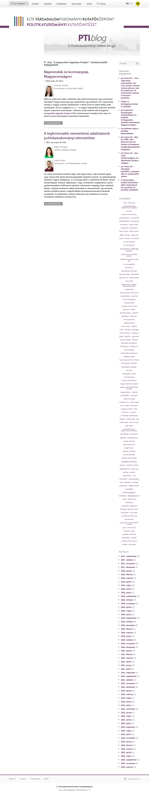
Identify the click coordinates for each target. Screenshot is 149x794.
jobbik (121, 336)
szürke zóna (132, 499)
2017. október (127, 560)
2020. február (127, 629)
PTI (92, 38)
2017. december (128, 567)
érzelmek (134, 296)
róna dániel (123, 479)
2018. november (128, 603)
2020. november (128, 643)
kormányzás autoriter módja (129, 360)
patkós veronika (129, 441)
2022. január (126, 690)
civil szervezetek (129, 242)
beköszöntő (125, 228)
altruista (129, 211)
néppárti (122, 419)
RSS (46, 779)
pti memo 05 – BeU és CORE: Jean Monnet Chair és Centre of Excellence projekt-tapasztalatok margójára (130, 143)
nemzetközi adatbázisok (129, 415)
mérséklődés (125, 395)
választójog (126, 538)
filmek (133, 309)
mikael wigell (134, 402)
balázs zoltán (133, 224)
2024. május (126, 730)
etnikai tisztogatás (129, 299)
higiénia (134, 326)
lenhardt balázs (129, 377)
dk (127, 278)
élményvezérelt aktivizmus (129, 293)
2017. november (128, 563)
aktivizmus (131, 203)
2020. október (127, 640)
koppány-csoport (129, 356)
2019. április (126, 607)
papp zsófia (129, 426)
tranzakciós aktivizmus (129, 516)
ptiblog (125, 472)
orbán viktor (124, 422)
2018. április (126, 581)
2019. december (128, 625)
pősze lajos (135, 469)
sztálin (124, 499)
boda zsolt (134, 235)
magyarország (125, 392)
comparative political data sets (129, 260)
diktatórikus (135, 274)
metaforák (134, 395)
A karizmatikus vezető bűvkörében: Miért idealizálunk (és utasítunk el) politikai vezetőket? (130, 185)
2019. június (126, 614)
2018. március (127, 578)
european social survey (129, 306)
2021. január (126, 650)
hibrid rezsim (125, 326)
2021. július (126, 669)
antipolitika (135, 218)
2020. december (128, 647)
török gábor (125, 512)
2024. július (126, 734)
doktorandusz (134, 278)
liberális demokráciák (129, 380)
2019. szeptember (128, 618)
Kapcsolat (76, 3)
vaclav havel (131, 527)
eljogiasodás (129, 289)
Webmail (12, 779)
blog (122, 235)
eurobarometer (129, 303)
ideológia (135, 330)
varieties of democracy (129, 541)
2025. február (127, 745)
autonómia (124, 224)
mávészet (134, 392)
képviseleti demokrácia (129, 343)
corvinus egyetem (129, 264)
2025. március (127, 749)
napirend (133, 412)
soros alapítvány (125, 482)
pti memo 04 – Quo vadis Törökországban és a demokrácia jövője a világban (130, 158)
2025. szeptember (128, 759)
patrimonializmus (129, 444)
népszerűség (130, 419)
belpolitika (133, 228)
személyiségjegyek (129, 492)
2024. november (128, 738)
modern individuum (131, 405)
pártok (123, 438)
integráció (135, 333)
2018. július (126, 592)
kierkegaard (124, 346)
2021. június (126, 665)
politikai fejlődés (129, 454)
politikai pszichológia (129, 458)
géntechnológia (125, 313)
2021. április (126, 661)
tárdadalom (129, 502)
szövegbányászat (133, 496)
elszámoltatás (125, 296)
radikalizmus (127, 475)
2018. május (126, 585)
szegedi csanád (133, 486)
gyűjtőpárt (125, 316)
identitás (128, 330)
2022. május (126, 698)
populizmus (125, 469)
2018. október (127, 600)
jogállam (128, 336)
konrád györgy (129, 350)
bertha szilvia (134, 231)
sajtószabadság (133, 479)
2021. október (127, 680)
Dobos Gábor (60, 160)
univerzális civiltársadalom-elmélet (129, 523)
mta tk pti (125, 412)
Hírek (89, 3)
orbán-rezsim (134, 422)
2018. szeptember (128, 596)
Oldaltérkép (35, 779)
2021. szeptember (128, 676)
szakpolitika (123, 486)
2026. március (127, 767)
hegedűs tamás (129, 323)
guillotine (135, 313)
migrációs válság (129, 399)
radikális (132, 472)
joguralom (135, 336)
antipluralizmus (124, 218)
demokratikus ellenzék (129, 271)
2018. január (126, 570)
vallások (133, 538)
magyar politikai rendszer (129, 384)
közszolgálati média (129, 374)
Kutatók (48, 3)
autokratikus (135, 221)
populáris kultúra (133, 465)
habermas (133, 316)
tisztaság (123, 509)
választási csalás (129, 531)
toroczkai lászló (132, 509)
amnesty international (129, 214)
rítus (134, 475)
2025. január (126, 741)
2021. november (128, 683)
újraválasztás (129, 519)
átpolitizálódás (124, 221)
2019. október (127, 621)
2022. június (126, 701)
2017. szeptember (128, 556)
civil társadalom (129, 245)
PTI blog (101, 3)
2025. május (126, 756)
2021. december (128, 687)
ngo (137, 419)
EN (132, 3)
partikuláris (134, 434)
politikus (123, 465)
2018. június (126, 589)
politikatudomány (129, 462)
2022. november (128, 709)
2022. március (127, 694)
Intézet (35, 3)
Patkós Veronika (60, 147)
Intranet (23, 779)
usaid (124, 527)
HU (127, 3)
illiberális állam (125, 333)
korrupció (129, 370)
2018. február (127, 574)
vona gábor (132, 544)
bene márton (123, 231)
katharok (135, 340)
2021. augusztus (128, 672)
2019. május (126, 610)
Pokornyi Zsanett (61, 85)
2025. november (128, 763)
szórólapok (122, 496)
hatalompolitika (129, 319)
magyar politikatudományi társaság (129, 388)
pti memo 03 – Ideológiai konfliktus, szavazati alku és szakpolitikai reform (130, 171)
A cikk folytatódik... (53, 123)
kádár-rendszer (125, 340)
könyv (74, 107)
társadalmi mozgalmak (129, 506)
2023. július (126, 723)
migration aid (124, 402)
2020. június (126, 636)
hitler (122, 330)
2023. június (126, 719)
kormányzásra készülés (129, 363)
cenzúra (127, 238)
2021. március (127, 658)
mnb (121, 405)
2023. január (126, 712)
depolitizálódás (124, 274)
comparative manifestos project (129, 255)
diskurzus (122, 278)
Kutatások (61, 3)
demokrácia (129, 267)
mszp (135, 409)
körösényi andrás (129, 367)
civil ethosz (135, 238)
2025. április (126, 752)
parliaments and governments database (129, 430)
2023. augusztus (128, 727)
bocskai (127, 235)
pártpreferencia (132, 438)
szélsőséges (129, 489)
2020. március (127, 632)
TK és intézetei (17, 3)
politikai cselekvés (129, 451)
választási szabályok (129, 534)
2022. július (126, 705)
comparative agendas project (129, 250)
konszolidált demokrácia (129, 353)
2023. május (126, 716)
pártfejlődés (124, 434)
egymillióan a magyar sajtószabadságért (129, 285)
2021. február (127, 654)
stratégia (135, 482)
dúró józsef (129, 281)
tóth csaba (133, 512)
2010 (125, 203)
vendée (124, 544)
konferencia (134, 346)
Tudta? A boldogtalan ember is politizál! (129, 104)
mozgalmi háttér (127, 409)
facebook (126, 309)
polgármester (129, 448)
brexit (121, 238)
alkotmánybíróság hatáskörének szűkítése (129, 207)
